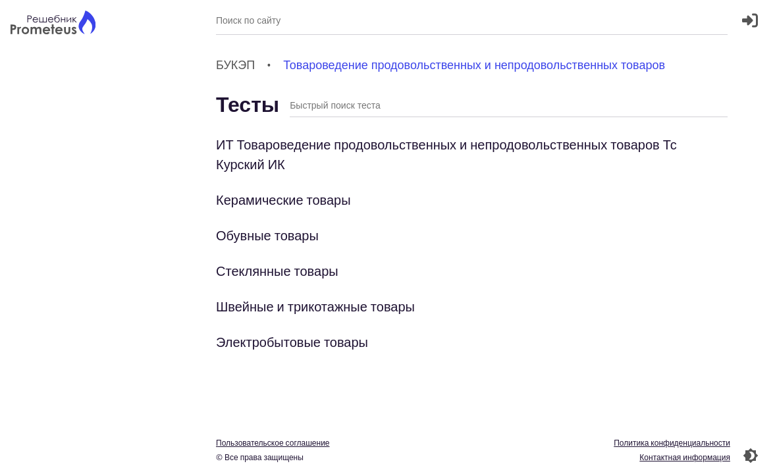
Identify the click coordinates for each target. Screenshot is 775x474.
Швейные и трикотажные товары (315, 306)
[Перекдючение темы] (751, 455)
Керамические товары (283, 200)
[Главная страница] (53, 24)
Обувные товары (267, 235)
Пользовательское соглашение (273, 442)
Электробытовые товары (292, 342)
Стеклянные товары (277, 271)
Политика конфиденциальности (672, 442)
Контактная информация (684, 457)
